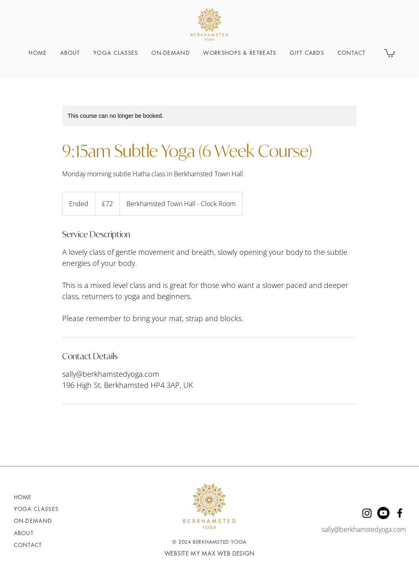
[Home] (39, 497)
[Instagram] (367, 513)
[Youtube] (383, 513)
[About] (32, 533)
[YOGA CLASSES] (39, 509)
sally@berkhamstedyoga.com (364, 529)
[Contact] (32, 545)
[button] (389, 52)
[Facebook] (400, 513)
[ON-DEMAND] (39, 521)
